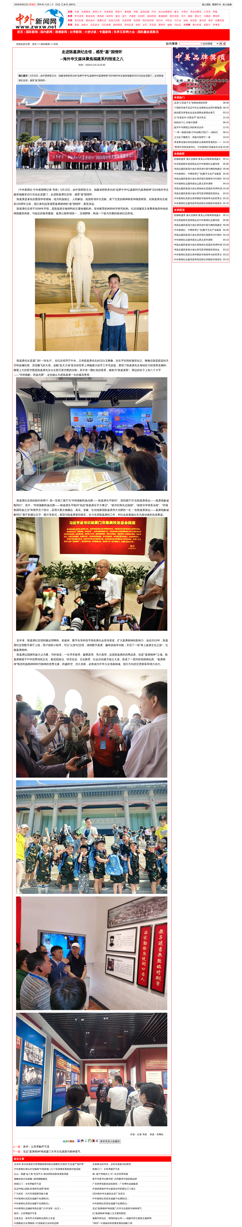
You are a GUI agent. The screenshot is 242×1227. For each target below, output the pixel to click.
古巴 (145, 24)
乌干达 (177, 20)
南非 (210, 20)
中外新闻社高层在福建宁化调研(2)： (32, 1203)
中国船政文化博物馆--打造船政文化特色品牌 (36, 1223)
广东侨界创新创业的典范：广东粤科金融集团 (115, 1184)
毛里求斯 (126, 20)
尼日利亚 (79, 20)
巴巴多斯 (106, 24)
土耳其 (207, 11)
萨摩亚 (216, 24)
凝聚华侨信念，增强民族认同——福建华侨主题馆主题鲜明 (121, 1218)
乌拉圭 (177, 24)
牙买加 (152, 24)
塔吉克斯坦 (196, 11)
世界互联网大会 (124, 32)
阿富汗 (118, 11)
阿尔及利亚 (148, 20)
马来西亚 (108, 11)
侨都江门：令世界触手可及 (27, 1184)
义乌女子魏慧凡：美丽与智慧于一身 (192, 137)
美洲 (70, 24)
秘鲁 (170, 24)
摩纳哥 (216, 16)
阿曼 (215, 11)
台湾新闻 (76, 32)
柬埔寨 (127, 11)
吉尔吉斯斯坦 (165, 11)
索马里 (202, 20)
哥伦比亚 (128, 24)
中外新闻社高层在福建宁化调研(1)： (110, 1203)
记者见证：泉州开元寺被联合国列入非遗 (34, 1218)
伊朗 (135, 11)
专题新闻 (105, 32)
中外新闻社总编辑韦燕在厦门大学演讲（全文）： (39, 1208)
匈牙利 (109, 16)
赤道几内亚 (114, 20)
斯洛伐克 (90, 16)
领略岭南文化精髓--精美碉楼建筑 (30, 1179)
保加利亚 (151, 16)
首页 (20, 32)
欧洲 (70, 16)
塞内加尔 (90, 20)
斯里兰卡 (97, 11)
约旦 (154, 11)
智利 (138, 24)
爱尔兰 (198, 16)
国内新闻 (46, 32)
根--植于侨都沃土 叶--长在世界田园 (110, 1174)
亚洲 (70, 11)
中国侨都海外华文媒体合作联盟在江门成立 (114, 1188)
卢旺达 (168, 20)
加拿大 (84, 24)
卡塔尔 (184, 11)
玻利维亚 (117, 24)
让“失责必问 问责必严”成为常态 (190, 117)
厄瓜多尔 (94, 24)
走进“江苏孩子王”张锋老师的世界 (190, 102)
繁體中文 (216, 4)
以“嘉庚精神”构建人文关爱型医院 (109, 1213)
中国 (76, 11)
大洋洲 (186, 24)
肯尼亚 (193, 20)
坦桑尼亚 (219, 20)
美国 (76, 24)
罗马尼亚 (79, 16)
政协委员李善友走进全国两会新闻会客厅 (194, 112)
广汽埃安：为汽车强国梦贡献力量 (31, 1193)
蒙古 (176, 11)
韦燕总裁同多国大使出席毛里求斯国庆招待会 (197, 193)
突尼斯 (136, 20)
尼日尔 (159, 20)
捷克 (117, 16)
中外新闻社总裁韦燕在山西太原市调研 (193, 183)
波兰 (124, 16)
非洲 (70, 20)
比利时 (141, 16)
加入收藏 (227, 4)
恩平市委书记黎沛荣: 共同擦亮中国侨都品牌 (114, 1179)
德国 (190, 16)
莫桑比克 (101, 20)
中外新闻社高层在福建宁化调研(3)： (110, 1198)
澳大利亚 (197, 24)
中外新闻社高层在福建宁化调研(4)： (32, 1198)
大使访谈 (90, 32)
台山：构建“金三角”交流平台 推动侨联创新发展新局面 (41, 1174)
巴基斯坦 (85, 11)
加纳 (185, 20)
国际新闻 (32, 32)
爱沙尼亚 (174, 16)
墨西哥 (161, 24)
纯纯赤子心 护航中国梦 (185, 122)
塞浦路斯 (163, 16)
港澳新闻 (61, 32)
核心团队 (206, 4)
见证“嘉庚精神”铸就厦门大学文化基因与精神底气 (51, 1151)
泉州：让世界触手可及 (36, 1146)
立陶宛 (207, 16)
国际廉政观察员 (148, 32)
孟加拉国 (144, 11)
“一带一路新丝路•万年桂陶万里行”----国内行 (196, 132)
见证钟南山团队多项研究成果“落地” (32, 1188)
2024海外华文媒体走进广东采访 (108, 1193)
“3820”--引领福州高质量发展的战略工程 (112, 1223)
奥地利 (100, 16)
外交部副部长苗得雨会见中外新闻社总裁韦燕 (197, 164)
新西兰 (207, 24)
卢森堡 (132, 16)
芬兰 (183, 16)
